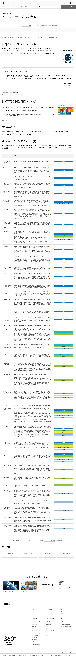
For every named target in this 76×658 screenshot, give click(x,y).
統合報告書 (10, 553)
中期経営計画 (41, 591)
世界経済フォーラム (37, 37)
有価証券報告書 (10, 560)
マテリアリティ (5, 120)
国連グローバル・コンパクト (8, 37)
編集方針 (65, 560)
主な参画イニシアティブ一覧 (50, 37)
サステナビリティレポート (29, 553)
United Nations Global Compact (9, 92)
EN (72, 3)
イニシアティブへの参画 (65, 553)
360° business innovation (8, 591)
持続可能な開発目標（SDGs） (23, 37)
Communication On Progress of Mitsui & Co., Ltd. (13, 94)
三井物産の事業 (24, 591)
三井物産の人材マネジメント (29, 560)
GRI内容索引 (47, 560)
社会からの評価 (47, 553)
